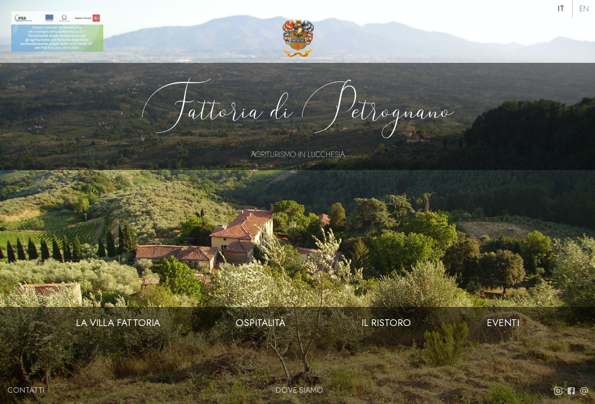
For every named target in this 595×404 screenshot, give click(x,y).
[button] (561, 9)
